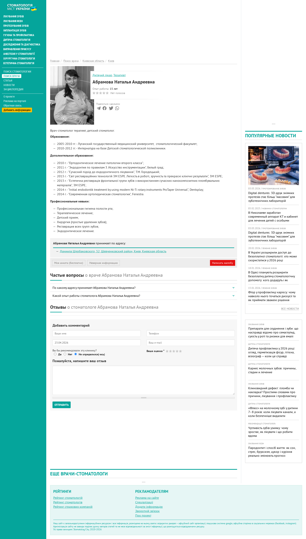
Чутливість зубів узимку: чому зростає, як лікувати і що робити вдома (270, 432)
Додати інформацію (149, 507)
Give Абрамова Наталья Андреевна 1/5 (167, 351)
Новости (9, 85)
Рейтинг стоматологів (67, 502)
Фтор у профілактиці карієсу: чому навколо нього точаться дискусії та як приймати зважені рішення (272, 296)
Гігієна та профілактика (18, 35)
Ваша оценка (155, 351)
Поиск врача (12, 76)
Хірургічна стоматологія (19, 58)
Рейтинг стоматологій (68, 498)
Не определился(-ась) (92, 354)
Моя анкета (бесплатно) (68, 263)
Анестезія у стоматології (19, 53)
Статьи (8, 80)
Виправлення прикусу (17, 49)
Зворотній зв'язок (147, 511)
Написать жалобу (222, 263)
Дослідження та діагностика (21, 44)
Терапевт (119, 75)
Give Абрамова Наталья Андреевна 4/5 (177, 351)
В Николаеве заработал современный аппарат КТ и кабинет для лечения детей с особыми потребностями (273, 218)
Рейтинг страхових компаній (73, 507)
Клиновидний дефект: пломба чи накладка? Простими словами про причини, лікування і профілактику (272, 392)
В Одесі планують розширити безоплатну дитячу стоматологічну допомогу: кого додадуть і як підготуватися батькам (271, 278)
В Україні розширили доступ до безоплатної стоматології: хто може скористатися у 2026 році (272, 256)
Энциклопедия (13, 89)
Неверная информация (103, 263)
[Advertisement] (143, 27)
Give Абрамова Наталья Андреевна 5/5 (180, 351)
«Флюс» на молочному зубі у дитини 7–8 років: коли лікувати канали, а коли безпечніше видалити (273, 412)
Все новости (290, 308)
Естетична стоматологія (18, 63)
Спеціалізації (144, 502)
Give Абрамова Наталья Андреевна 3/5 (174, 351)
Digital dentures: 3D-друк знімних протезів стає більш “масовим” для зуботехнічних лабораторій (271, 197)
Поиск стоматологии (17, 71)
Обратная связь (13, 105)
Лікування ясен (13, 21)
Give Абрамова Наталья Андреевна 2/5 (170, 351)
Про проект (143, 515)
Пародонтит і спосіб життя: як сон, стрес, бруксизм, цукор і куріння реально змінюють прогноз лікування (272, 453)
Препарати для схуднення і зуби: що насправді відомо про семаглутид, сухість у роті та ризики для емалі (273, 332)
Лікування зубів (13, 16)
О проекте (9, 96)
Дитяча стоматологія (16, 39)
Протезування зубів (16, 25)
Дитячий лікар (102, 75)
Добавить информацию (17, 110)
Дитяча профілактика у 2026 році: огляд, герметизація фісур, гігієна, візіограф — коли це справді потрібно (271, 354)
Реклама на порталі (15, 101)
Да (59, 354)
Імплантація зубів (14, 30)
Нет (70, 354)
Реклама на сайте (147, 498)
